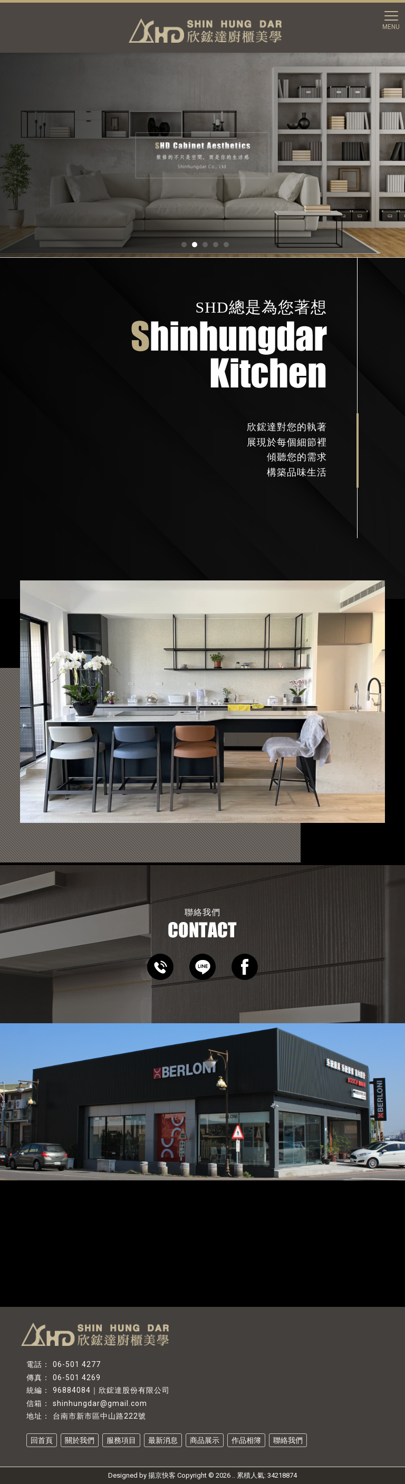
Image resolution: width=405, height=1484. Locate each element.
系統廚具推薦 (129, 1454)
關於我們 (79, 1440)
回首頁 (42, 1440)
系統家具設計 (202, 1454)
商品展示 (204, 1440)
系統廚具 (92, 1454)
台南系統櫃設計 (303, 1454)
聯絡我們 (288, 1440)
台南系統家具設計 (251, 1454)
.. (233, 1475)
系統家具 (165, 1454)
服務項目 (121, 1440)
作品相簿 (246, 1440)
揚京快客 (162, 1475)
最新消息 (163, 1440)
